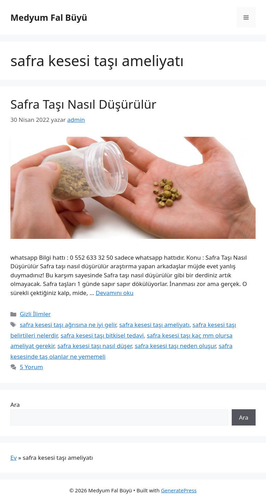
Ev (13, 458)
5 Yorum (31, 367)
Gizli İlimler (35, 314)
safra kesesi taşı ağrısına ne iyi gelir (68, 325)
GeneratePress (179, 490)
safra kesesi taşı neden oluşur (175, 346)
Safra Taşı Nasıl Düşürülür (83, 104)
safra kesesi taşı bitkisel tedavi (102, 335)
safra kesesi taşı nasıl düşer (94, 346)
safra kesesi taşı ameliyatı (154, 325)
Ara (15, 405)
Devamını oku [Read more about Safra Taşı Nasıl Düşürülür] (114, 293)
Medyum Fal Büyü (48, 17)
